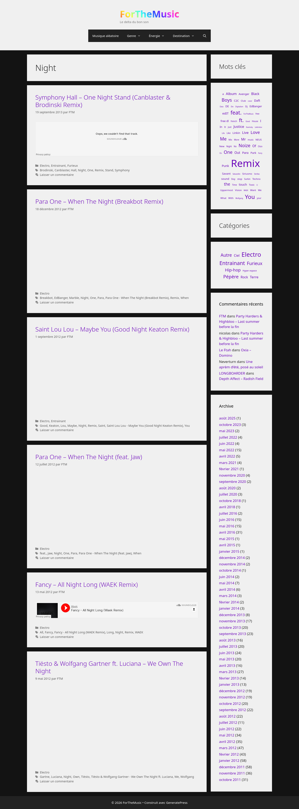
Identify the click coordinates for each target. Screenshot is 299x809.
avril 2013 (227, 665)
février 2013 (229, 678)
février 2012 (229, 754)
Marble (74, 298)
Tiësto (85, 777)
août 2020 (227, 488)
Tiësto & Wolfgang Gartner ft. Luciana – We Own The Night (109, 667)
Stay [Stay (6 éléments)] (233, 179)
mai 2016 (226, 526)
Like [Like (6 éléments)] (228, 133)
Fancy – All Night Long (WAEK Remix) (86, 584)
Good (44, 426)
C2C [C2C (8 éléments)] (236, 100)
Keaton (54, 426)
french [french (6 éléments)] (234, 121)
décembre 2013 (232, 614)
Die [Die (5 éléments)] (232, 106)
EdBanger (60, 298)
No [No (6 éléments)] (235, 146)
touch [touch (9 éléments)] (243, 184)
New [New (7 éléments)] (221, 146)
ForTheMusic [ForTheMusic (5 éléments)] (249, 114)
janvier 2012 (229, 760)
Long (110, 632)
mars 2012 (228, 747)
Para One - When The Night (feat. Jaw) (105, 553)
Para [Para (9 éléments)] (245, 152)
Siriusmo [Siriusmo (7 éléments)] (247, 173)
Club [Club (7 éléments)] (243, 100)
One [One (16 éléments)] (228, 152)
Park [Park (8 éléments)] (253, 153)
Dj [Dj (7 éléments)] (246, 106)
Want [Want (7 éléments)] (253, 190)
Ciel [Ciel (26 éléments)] (236, 255)
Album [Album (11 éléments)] (231, 93)
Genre (136, 36)
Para (101, 298)
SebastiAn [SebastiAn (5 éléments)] (236, 174)
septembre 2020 (232, 481)
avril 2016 (227, 532)
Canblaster (62, 170)
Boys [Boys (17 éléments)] (227, 100)
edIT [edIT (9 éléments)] (225, 113)
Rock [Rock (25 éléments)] (244, 277)
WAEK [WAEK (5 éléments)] (246, 190)
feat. (43, 553)
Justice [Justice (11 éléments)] (238, 126)
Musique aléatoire (105, 36)
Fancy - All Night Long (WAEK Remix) (79, 632)
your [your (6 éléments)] (259, 198)
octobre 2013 (230, 627)
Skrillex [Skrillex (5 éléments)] (257, 174)
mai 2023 (226, 430)
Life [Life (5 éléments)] (223, 133)
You (187, 426)
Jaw (50, 553)
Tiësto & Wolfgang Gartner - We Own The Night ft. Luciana (132, 777)
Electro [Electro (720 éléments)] (251, 254)
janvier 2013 (229, 684)
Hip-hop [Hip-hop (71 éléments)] (233, 270)
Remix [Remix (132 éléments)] (245, 163)
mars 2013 (228, 671)
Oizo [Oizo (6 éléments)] (260, 146)
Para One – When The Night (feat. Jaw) (88, 457)
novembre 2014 (232, 564)
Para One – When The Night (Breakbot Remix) (99, 201)
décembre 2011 (232, 767)
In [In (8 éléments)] (221, 127)
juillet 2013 (228, 646)
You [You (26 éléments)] (250, 197)
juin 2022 (226, 443)
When (185, 298)
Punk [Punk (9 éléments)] (225, 166)
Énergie (159, 36)
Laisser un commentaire (57, 175)
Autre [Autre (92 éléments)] (226, 255)
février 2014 (229, 602)
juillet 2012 (228, 722)
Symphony (122, 170)
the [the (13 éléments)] (227, 184)
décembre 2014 (232, 557)
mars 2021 (228, 462)
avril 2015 (227, 545)
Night (82, 170)
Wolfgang (187, 777)
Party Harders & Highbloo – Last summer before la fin (240, 321)
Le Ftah (225, 350)
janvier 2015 (229, 551)
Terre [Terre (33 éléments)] (254, 277)
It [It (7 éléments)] (225, 126)
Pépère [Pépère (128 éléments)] (231, 276)
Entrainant (58, 166)
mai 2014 (226, 583)
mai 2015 (226, 538)
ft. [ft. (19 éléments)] (241, 120)
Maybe (72, 426)
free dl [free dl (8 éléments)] (225, 121)
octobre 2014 (230, 570)
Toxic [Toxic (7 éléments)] (252, 184)
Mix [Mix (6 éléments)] (230, 139)
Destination (185, 36)
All (41, 632)
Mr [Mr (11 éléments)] (243, 139)
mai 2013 (226, 659)
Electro (44, 166)
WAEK (139, 632)
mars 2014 (228, 595)
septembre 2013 (232, 633)
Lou (63, 426)
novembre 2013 (232, 621)
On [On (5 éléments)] (220, 153)
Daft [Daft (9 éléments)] (257, 100)
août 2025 (227, 418)
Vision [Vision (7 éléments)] (238, 190)
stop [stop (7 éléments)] (239, 178)
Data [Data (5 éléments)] (221, 106)
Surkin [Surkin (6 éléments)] (247, 179)
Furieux (72, 166)
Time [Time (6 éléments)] (234, 184)
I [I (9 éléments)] (260, 121)
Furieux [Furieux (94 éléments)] (254, 263)
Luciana (56, 777)
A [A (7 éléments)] (223, 94)
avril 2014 (227, 589)
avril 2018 (227, 506)
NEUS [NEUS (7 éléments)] (258, 139)
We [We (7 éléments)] (259, 190)
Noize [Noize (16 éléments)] (244, 145)
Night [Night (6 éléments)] (229, 146)
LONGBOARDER (232, 373)
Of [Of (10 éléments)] (254, 146)
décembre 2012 (232, 690)
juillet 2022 (228, 437)
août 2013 (227, 640)
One (90, 170)
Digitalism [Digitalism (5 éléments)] (239, 106)
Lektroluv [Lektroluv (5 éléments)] (258, 127)
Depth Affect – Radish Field (241, 378)
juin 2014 (226, 576)
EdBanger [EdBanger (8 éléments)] (256, 106)
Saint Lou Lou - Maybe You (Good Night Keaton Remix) (145, 426)
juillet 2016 (228, 513)
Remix (99, 170)
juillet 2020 (228, 494)
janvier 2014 (229, 608)
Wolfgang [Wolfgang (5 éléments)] (239, 198)
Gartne (45, 777)
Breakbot (46, 298)
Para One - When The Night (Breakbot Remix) (137, 298)
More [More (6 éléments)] (236, 139)
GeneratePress (176, 802)
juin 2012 (226, 728)
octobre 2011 (230, 779)
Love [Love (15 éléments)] (255, 132)
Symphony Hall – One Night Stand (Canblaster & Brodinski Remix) (102, 101)
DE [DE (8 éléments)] (227, 106)
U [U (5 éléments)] (257, 185)
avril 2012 (227, 741)
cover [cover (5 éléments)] (250, 101)
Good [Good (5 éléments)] (248, 121)
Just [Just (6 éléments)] (229, 127)
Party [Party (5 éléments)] (260, 153)
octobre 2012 (230, 703)
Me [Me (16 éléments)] (223, 139)
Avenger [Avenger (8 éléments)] (244, 94)
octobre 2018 (230, 500)
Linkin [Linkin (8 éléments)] (236, 133)
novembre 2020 (232, 475)
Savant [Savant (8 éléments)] (226, 173)
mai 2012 (226, 735)
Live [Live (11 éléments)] (245, 132)
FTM (222, 316)
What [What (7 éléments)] (224, 198)
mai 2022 (226, 450)
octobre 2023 (230, 424)
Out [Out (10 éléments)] (237, 152)
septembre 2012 (232, 709)
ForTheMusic (149, 13)
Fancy (49, 632)
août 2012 (227, 716)
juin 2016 (226, 519)
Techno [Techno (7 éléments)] (256, 178)
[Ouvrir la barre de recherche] (205, 36)
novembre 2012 (232, 697)
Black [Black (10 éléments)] (255, 93)
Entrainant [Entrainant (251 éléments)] (232, 262)
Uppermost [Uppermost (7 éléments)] (226, 190)
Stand (109, 170)
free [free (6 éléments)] (257, 113)
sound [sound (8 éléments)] (225, 179)
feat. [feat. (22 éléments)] (235, 112)
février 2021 (229, 468)
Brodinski (46, 170)
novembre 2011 (232, 773)
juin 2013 (226, 652)
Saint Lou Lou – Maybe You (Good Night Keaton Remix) (112, 329)
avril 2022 (227, 456)
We (176, 777)
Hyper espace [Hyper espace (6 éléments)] (250, 270)
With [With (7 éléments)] (231, 198)
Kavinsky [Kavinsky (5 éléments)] (249, 127)
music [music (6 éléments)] (251, 139)
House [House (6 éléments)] (255, 121)
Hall (73, 170)
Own (76, 777)
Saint (101, 426)
